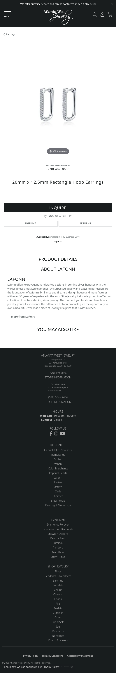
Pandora (58, 547)
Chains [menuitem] (58, 590)
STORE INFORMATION (58, 377)
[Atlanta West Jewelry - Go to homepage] (58, 18)
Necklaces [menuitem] (58, 636)
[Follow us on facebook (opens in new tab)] (51, 433)
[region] (58, 101)
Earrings (10, 34)
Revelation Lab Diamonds (58, 529)
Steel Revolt (58, 500)
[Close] (111, 4)
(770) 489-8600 (58, 169)
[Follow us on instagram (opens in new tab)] (56, 433)
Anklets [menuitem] (58, 608)
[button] (94, 15)
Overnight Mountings (58, 505)
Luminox (58, 543)
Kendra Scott (58, 538)
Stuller (58, 459)
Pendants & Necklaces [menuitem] (58, 576)
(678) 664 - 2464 (58, 397)
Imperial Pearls (58, 473)
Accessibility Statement (80, 655)
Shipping (31, 223)
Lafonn (58, 477)
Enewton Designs (58, 533)
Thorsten (58, 496)
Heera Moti (58, 520)
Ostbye (58, 487)
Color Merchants (58, 468)
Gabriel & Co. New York (58, 450)
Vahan (58, 464)
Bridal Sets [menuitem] (58, 622)
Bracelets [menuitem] (58, 585)
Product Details (58, 259)
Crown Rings (57, 556)
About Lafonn (58, 269)
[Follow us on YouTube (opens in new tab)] (62, 433)
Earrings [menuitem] (58, 580)
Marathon (58, 552)
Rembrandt (58, 454)
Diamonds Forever (58, 524)
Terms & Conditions (52, 655)
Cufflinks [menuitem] (58, 613)
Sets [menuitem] (57, 626)
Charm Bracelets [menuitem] (58, 640)
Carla (58, 491)
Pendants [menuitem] (58, 631)
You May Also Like (58, 329)
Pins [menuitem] (57, 603)
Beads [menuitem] (58, 599)
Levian (58, 482)
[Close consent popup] (72, 667)
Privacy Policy (30, 655)
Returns (85, 223)
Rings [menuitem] (58, 571)
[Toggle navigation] (8, 15)
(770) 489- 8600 (58, 373)
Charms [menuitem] (58, 594)
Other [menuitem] (58, 617)
